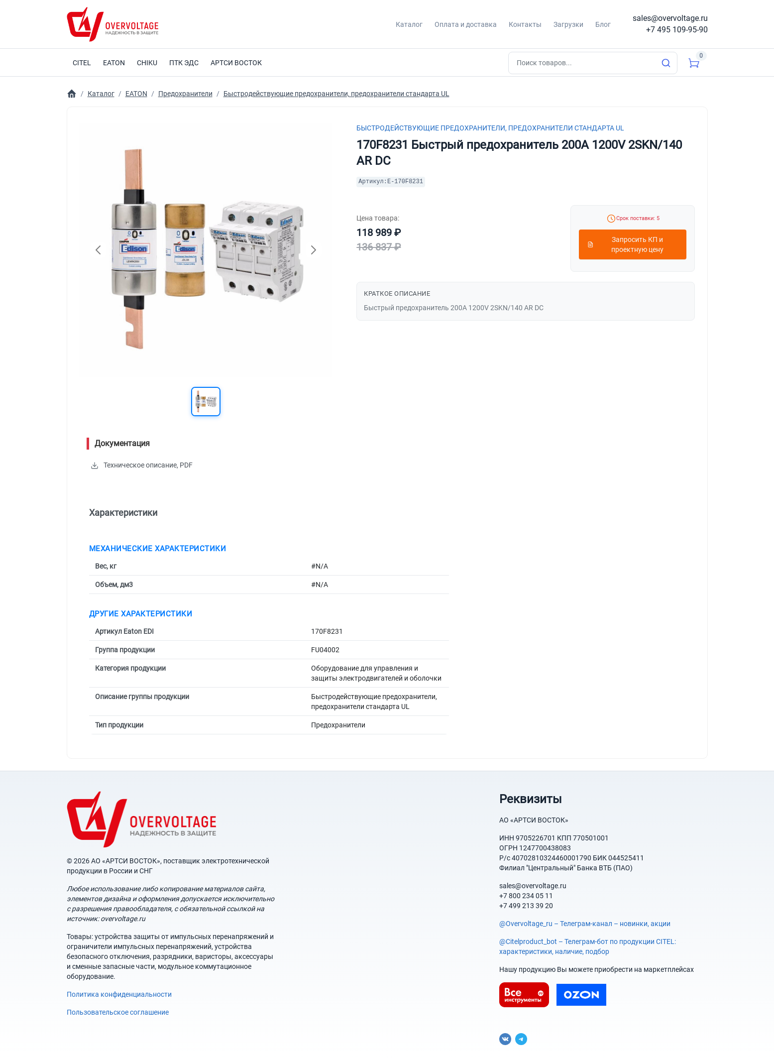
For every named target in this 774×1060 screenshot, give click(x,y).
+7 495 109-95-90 (677, 29)
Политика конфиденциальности (119, 994)
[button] (206, 402)
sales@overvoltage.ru (670, 18)
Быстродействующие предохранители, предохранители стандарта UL (490, 128)
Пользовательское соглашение (118, 1012)
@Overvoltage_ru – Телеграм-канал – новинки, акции (584, 924)
